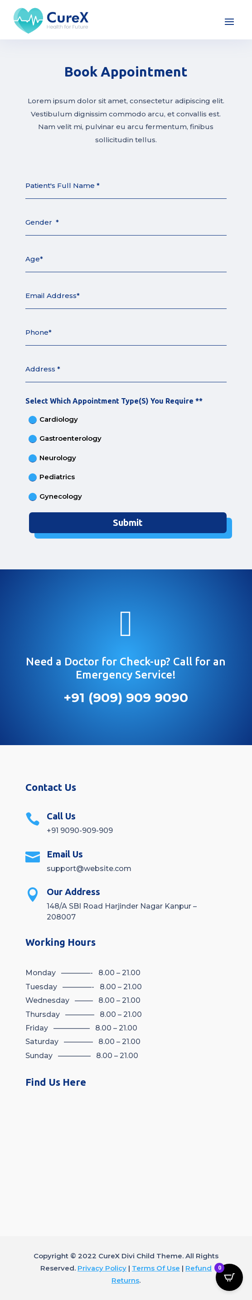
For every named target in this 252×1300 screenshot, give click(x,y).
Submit (128, 522)
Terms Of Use (156, 1268)
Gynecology (55, 496)
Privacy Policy (102, 1268)
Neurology (52, 457)
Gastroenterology (65, 438)
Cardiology (53, 419)
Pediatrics (52, 476)
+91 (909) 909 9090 (125, 697)
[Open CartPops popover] (229, 1277)
